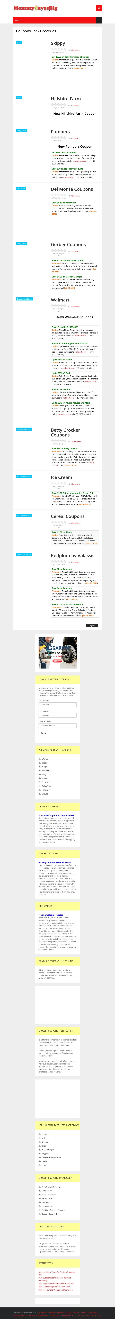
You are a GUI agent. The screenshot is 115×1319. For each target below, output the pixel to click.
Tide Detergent (48, 1149)
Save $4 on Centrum (62, 588)
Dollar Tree (46, 786)
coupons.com (81, 161)
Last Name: (44, 711)
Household (46, 1202)
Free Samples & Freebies (51, 914)
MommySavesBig (19, 1315)
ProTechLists (31, 1315)
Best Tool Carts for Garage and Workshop (56, 1290)
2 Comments (76, 251)
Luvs (44, 1165)
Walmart (45, 759)
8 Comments (76, 523)
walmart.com (80, 335)
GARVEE (76, 1312)
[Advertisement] (62, 82)
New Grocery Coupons (51, 1187)
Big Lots (45, 794)
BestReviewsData (68, 1315)
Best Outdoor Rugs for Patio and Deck (54, 1286)
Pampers (45, 1134)
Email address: (45, 721)
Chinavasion (93, 1312)
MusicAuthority (42, 1315)
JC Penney (46, 790)
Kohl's (44, 778)
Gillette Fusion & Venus (51, 1157)
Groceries (21, 188)
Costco (45, 763)
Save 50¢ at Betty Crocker (65, 448)
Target (44, 766)
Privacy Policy (43, 1312)
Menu (17, 20)
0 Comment (75, 50)
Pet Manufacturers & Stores (53, 1210)
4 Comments (76, 306)
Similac (45, 1142)
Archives (52, 1312)
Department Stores (24, 299)
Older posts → (92, 626)
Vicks (44, 1138)
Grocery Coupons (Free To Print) (55, 862)
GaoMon (84, 1312)
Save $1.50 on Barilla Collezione (67, 604)
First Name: (44, 700)
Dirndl (87, 1315)
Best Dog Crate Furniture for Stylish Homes (56, 1283)
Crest (44, 1146)
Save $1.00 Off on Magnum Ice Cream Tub (73, 493)
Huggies (45, 1153)
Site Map (69, 1312)
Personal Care (48, 1206)
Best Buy (45, 770)
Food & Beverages (24, 429)
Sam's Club (46, 782)
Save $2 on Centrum (62, 569)
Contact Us (60, 1312)
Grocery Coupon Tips (50, 1214)
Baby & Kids (21, 131)
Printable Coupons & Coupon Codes (56, 815)
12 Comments (76, 442)
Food (19, 42)
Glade (44, 1161)
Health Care (47, 1198)
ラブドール (80, 1315)
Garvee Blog (95, 1315)
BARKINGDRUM (55, 1315)
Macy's (45, 774)
